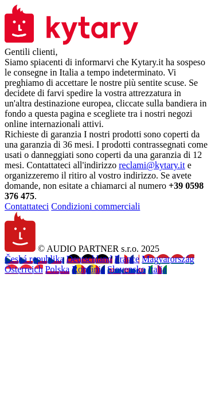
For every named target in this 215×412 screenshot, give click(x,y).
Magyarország (168, 259)
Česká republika (34, 259)
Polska (57, 269)
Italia (157, 269)
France (127, 259)
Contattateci (27, 206)
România (88, 269)
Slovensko (126, 269)
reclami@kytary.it (152, 165)
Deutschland (89, 259)
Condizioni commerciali (95, 206)
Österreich (24, 269)
